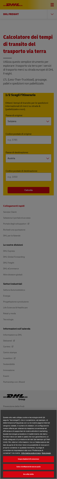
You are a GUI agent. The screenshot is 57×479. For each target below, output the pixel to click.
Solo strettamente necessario (28, 467)
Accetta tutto (28, 474)
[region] (28, 444)
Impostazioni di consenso (28, 459)
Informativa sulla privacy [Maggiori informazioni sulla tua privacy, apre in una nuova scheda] (31, 453)
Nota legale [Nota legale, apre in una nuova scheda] (46, 453)
